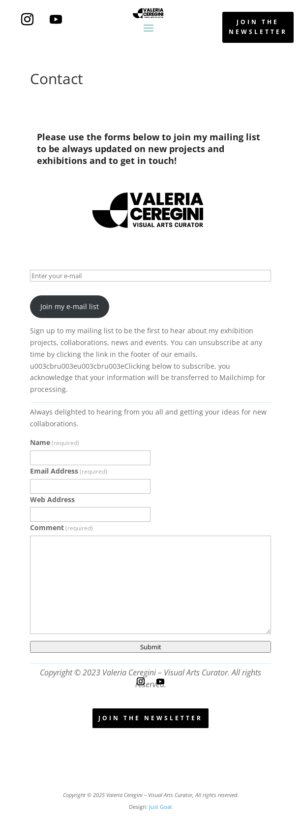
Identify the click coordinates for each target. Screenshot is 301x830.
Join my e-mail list (69, 306)
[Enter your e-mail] (150, 276)
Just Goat (160, 806)
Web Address (52, 499)
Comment (61, 527)
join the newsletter (258, 27)
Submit (150, 646)
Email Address (68, 471)
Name (54, 442)
